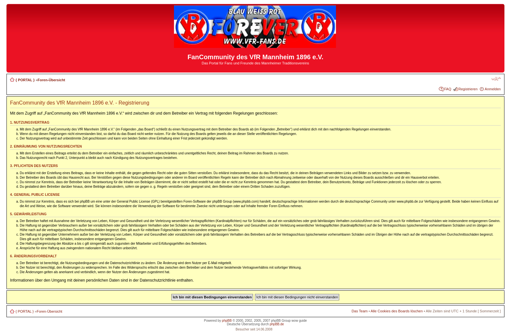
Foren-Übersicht (51, 80)
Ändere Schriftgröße (496, 79)
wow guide (299, 320)
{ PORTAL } (25, 80)
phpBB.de (277, 324)
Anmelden (493, 89)
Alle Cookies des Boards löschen (397, 311)
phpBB (227, 320)
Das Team (359, 311)
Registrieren (468, 89)
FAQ (447, 89)
